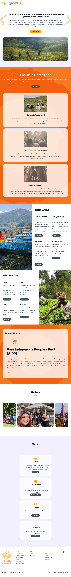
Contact (18, 553)
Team (31, 553)
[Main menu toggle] (67, 3)
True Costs (19, 561)
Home (17, 551)
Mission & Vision (21, 555)
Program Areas (20, 563)
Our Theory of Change (19, 558)
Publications (48, 557)
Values (32, 551)
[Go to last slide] (4, 415)
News (46, 555)
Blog (46, 551)
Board (32, 555)
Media (46, 553)
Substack (47, 559)
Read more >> (11, 372)
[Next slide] (66, 415)
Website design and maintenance (56, 571)
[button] (35, 31)
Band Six (67, 571)
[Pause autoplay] (65, 424)
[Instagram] (64, 552)
